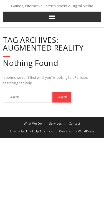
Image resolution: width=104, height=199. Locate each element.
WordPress (86, 131)
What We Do (33, 123)
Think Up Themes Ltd (41, 131)
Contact (74, 123)
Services (55, 123)
